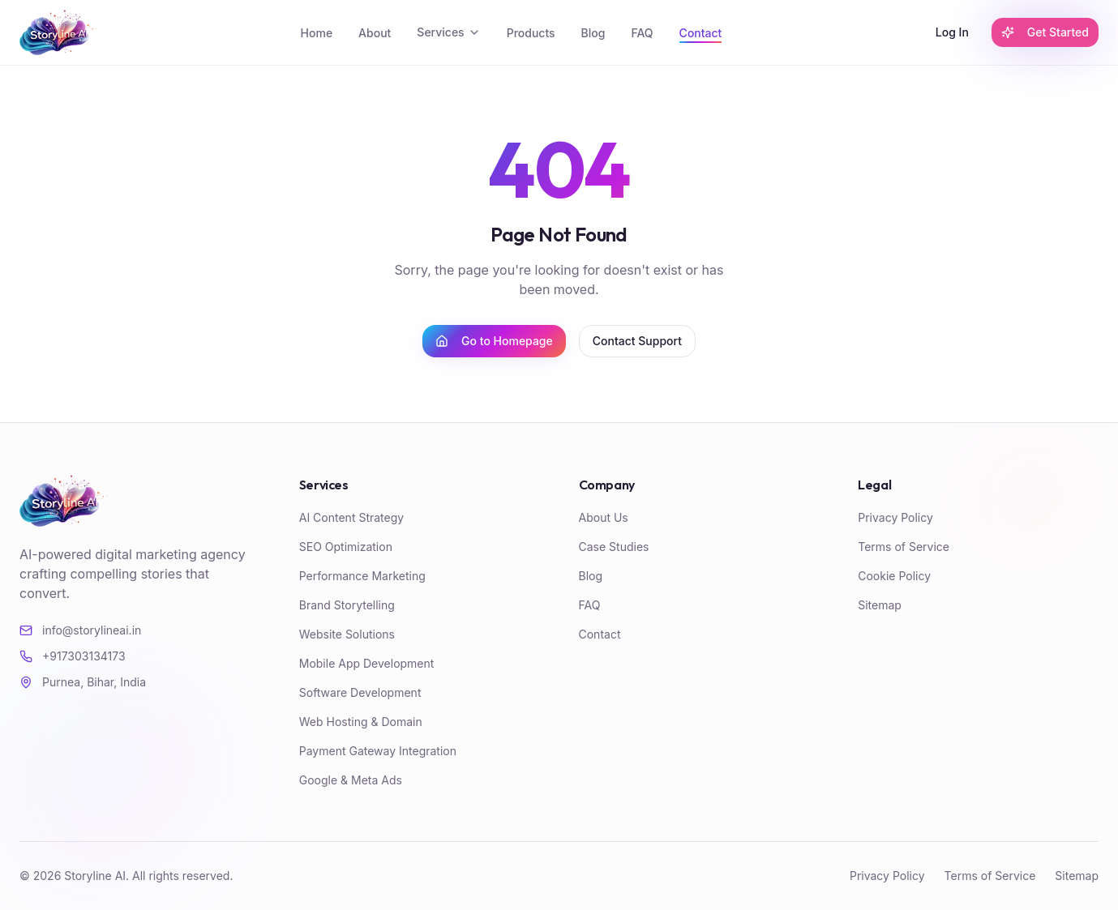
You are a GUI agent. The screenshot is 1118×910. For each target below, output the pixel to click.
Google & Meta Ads (350, 780)
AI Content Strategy (351, 517)
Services (448, 32)
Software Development (360, 692)
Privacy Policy (895, 517)
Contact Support (637, 341)
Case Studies (614, 546)
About (374, 33)
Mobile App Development (367, 663)
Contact (700, 33)
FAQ (642, 33)
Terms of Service (903, 546)
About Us (603, 517)
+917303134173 (72, 656)
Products (531, 33)
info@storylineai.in (80, 630)
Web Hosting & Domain (360, 721)
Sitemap (880, 605)
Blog (593, 33)
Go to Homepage (494, 341)
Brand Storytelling (347, 605)
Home (317, 33)
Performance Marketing (362, 576)
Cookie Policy (894, 576)
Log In (952, 32)
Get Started (1045, 32)
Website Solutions (347, 634)
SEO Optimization (345, 546)
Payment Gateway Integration (377, 751)
